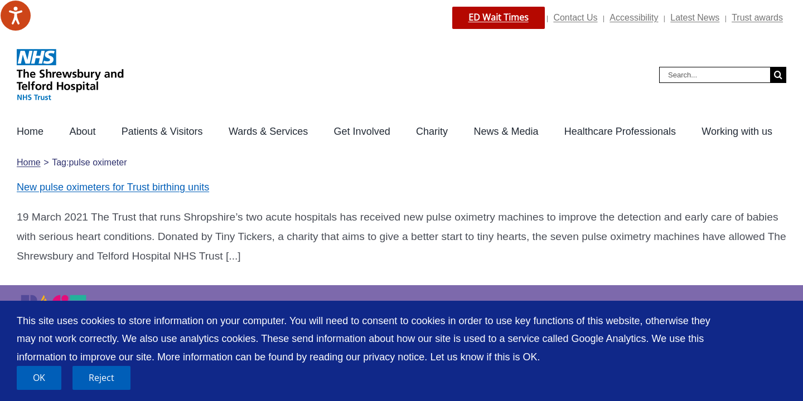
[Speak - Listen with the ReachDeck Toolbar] (16, 16)
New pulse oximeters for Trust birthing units (113, 187)
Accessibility (633, 17)
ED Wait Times (498, 17)
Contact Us (575, 17)
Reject (101, 377)
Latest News (694, 17)
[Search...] (714, 75)
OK (39, 377)
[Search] (778, 75)
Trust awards (757, 17)
